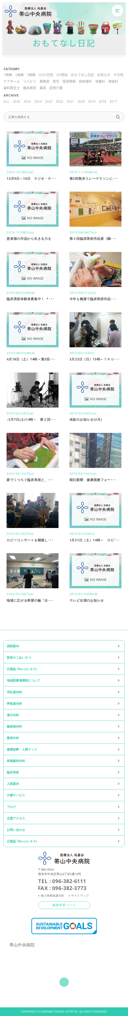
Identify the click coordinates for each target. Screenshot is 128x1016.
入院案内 (13, 784)
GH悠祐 (62, 74)
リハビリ (29, 81)
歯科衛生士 (12, 88)
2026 (16, 101)
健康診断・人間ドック (22, 749)
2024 (38, 101)
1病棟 (8, 74)
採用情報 (69, 81)
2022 (59, 101)
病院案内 (13, 646)
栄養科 (100, 81)
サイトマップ (80, 896)
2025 (27, 101)
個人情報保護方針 (52, 896)
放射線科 (85, 81)
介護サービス (16, 795)
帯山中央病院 (22, 945)
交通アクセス (16, 818)
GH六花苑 (46, 74)
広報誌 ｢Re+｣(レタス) (22, 669)
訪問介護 (55, 88)
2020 (81, 101)
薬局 (43, 88)
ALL (6, 101)
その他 (118, 74)
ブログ (11, 807)
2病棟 (19, 74)
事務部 (44, 81)
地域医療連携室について (23, 680)
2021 (70, 101)
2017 (113, 101)
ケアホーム (12, 81)
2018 (102, 101)
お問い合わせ (16, 830)
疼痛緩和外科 (16, 761)
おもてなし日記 (82, 74)
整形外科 (13, 738)
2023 (48, 101)
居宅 (56, 81)
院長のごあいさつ (19, 657)
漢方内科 (13, 715)
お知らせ (103, 74)
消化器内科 (14, 692)
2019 (91, 101)
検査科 (113, 81)
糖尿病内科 (14, 726)
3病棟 (31, 74)
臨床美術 (29, 88)
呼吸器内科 (14, 703)
